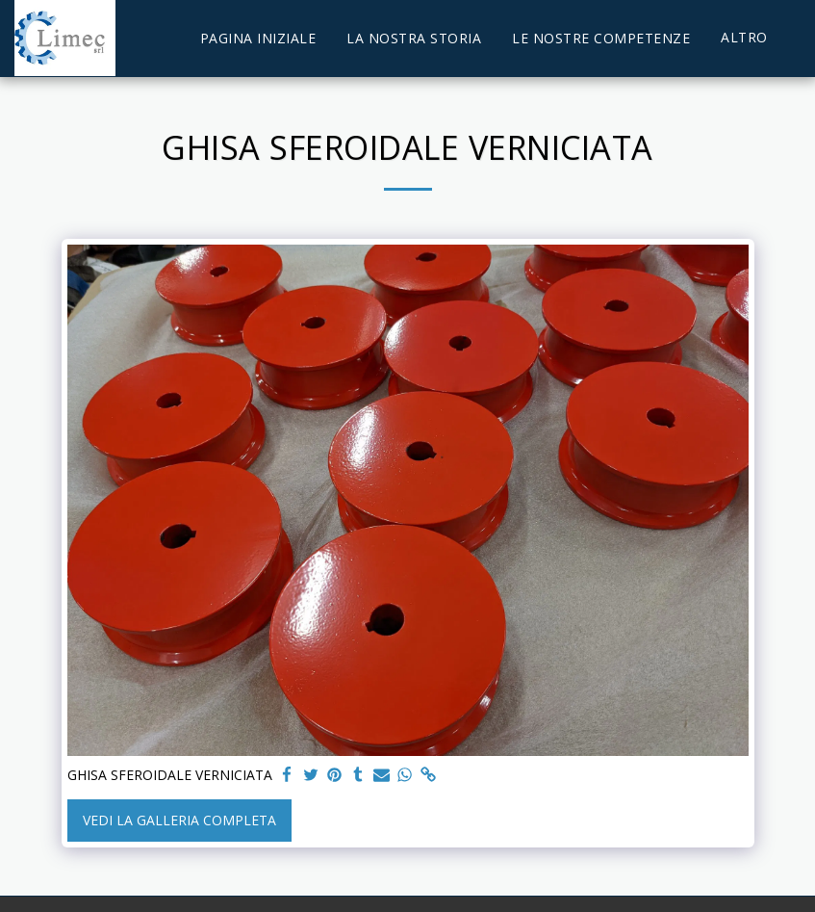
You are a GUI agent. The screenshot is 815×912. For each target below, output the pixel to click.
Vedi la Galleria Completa (179, 820)
